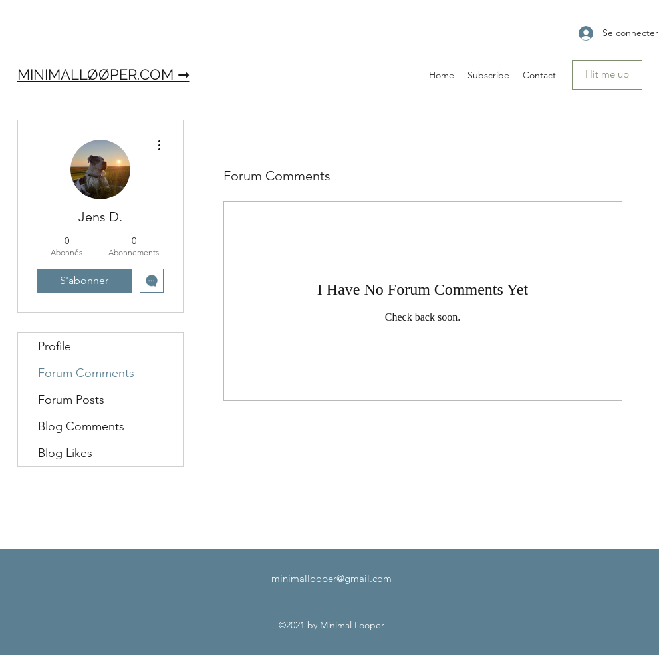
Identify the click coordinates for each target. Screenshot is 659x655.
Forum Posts (71, 399)
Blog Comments (81, 426)
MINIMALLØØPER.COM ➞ (103, 74)
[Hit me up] (607, 75)
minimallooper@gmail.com (331, 578)
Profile (54, 346)
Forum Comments (86, 373)
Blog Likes (65, 453)
